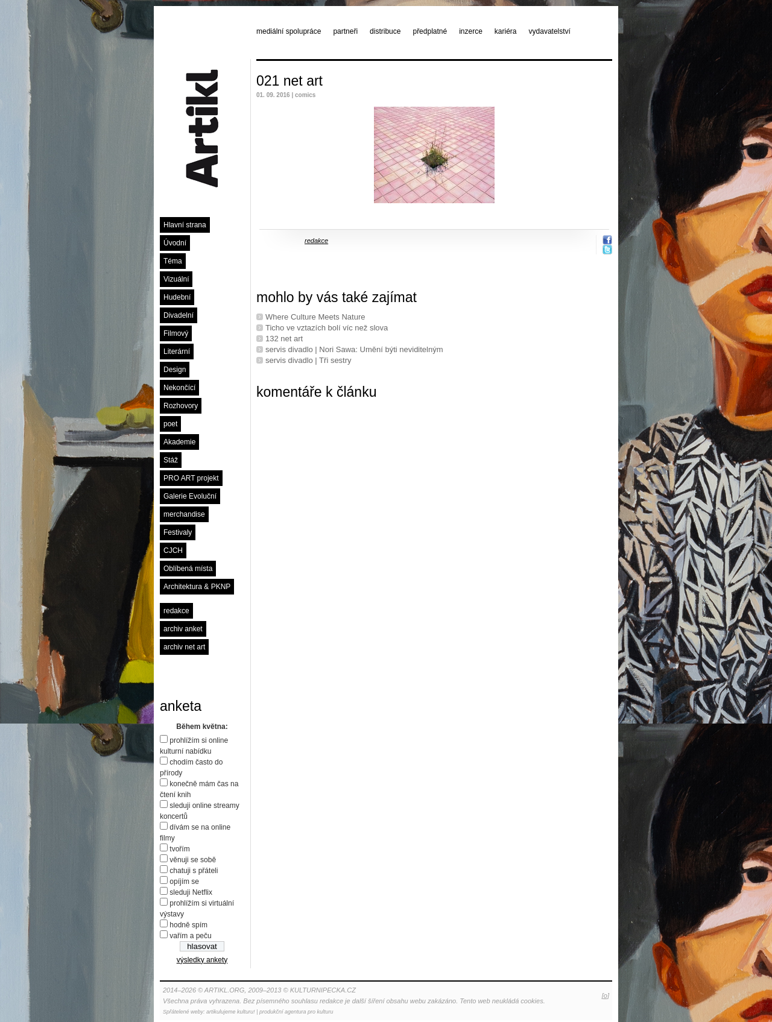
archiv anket (183, 629)
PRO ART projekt (191, 478)
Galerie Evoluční (190, 496)
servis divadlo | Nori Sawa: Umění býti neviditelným (354, 349)
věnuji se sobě (192, 860)
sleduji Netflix (190, 892)
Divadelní (178, 315)
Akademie (179, 442)
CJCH (173, 550)
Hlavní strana (184, 225)
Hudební (177, 297)
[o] (605, 995)
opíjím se (184, 881)
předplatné (430, 31)
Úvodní (174, 243)
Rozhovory (180, 406)
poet (170, 424)
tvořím (179, 849)
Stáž (170, 460)
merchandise (184, 514)
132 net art (284, 338)
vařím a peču (190, 936)
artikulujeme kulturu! (230, 1012)
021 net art (289, 81)
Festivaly (177, 532)
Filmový (175, 333)
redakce (176, 611)
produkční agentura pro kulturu (296, 1012)
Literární (176, 351)
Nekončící (179, 387)
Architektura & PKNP (196, 586)
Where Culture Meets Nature (315, 316)
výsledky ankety (202, 960)
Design (174, 369)
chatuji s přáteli (193, 870)
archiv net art (184, 647)
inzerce (470, 31)
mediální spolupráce (288, 31)
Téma (172, 261)
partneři (345, 31)
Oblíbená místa (187, 568)
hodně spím (188, 925)
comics (305, 95)
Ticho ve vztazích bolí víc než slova (326, 327)
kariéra (506, 31)
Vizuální (176, 279)
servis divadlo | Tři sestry (308, 360)
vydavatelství (550, 31)
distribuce (385, 31)
